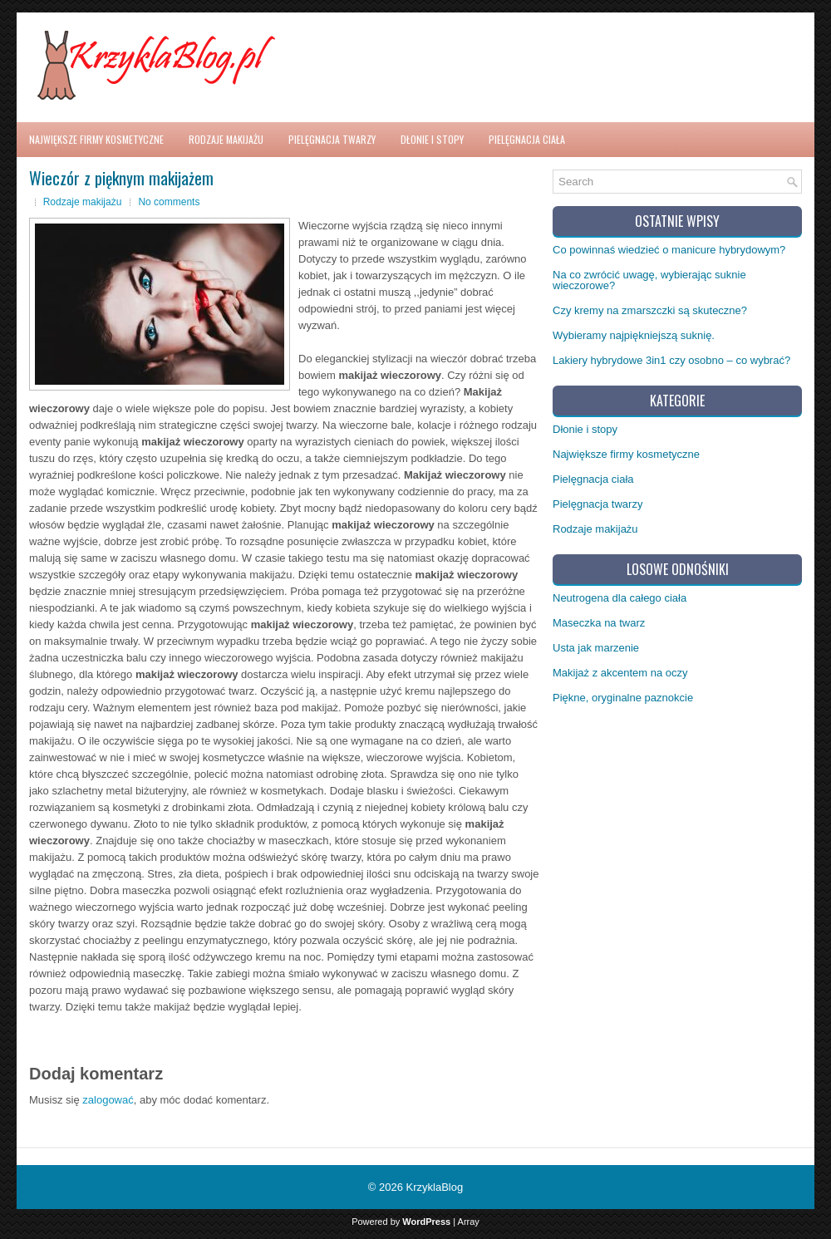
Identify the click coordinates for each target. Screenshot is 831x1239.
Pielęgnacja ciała (527, 139)
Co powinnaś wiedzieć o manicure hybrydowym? (669, 249)
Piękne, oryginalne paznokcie (623, 697)
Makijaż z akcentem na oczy (620, 672)
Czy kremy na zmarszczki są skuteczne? (650, 310)
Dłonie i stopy (432, 139)
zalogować (107, 1100)
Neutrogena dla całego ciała (619, 598)
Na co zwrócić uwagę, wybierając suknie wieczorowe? (649, 280)
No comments (168, 202)
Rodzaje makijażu (226, 139)
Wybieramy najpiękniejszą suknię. (634, 335)
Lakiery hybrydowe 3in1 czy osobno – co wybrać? (671, 360)
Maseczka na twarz (599, 623)
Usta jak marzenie (596, 648)
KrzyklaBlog (435, 1187)
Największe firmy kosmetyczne (96, 139)
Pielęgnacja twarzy (332, 139)
